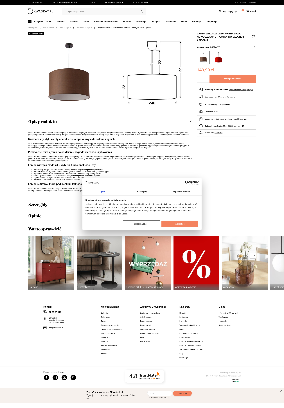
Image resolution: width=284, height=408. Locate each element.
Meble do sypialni (65, 28)
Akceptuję (180, 224)
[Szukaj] (142, 12)
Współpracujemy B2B (114, 2)
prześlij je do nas (240, 119)
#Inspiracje (212, 21)
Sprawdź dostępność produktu (217, 104)
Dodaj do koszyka (232, 78)
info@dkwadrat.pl (56, 328)
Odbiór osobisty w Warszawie (65, 2)
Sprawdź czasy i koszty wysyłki (241, 90)
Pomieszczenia (48, 28)
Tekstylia (155, 21)
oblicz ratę (218, 133)
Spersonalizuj (142, 224)
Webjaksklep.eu (235, 373)
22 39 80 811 (251, 3)
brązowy (232, 47)
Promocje (196, 21)
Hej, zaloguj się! (230, 11)
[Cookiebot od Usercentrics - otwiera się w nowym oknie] (187, 183)
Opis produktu (42, 121)
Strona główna (33, 28)
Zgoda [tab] (102, 191)
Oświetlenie (170, 21)
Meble (48, 21)
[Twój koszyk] (251, 11)
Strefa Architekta (140, 2)
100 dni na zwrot (35, 2)
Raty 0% (90, 2)
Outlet (184, 21)
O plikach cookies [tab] (181, 191)
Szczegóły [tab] (142, 191)
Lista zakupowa (243, 10)
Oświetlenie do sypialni (84, 28)
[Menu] (37, 21)
